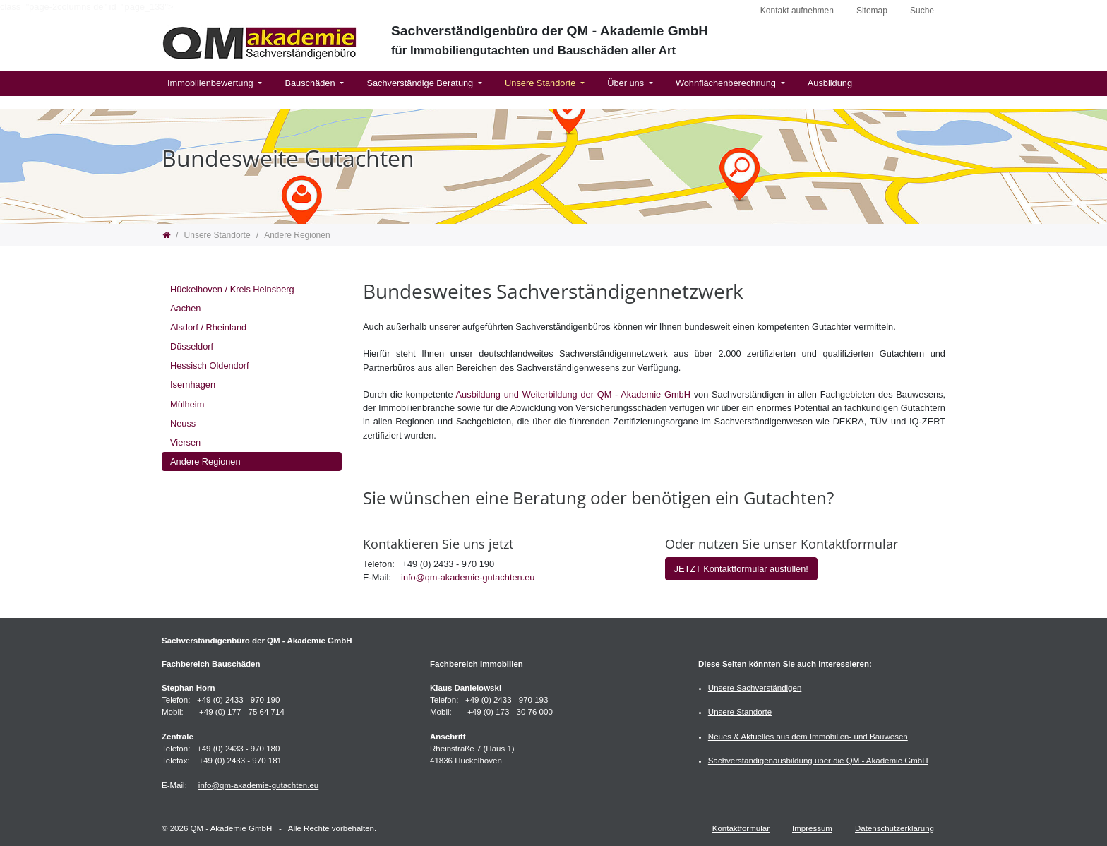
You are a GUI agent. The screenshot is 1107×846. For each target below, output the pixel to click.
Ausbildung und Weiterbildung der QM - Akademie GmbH (573, 394)
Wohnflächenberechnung (727, 83)
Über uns (626, 83)
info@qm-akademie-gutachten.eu (467, 577)
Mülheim (187, 404)
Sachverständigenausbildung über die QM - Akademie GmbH (818, 760)
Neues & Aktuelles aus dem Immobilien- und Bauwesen (808, 736)
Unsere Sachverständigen (755, 688)
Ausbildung (830, 83)
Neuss (183, 423)
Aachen (185, 308)
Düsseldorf (191, 346)
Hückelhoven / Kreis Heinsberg (232, 289)
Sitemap (871, 11)
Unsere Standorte (541, 83)
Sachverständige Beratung (420, 83)
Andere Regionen (205, 461)
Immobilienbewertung (211, 83)
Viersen (185, 442)
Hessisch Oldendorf (209, 365)
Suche (922, 11)
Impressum (812, 828)
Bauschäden (311, 83)
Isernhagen (192, 384)
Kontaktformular (741, 828)
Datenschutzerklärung (894, 828)
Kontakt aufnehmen (797, 11)
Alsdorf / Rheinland (208, 327)
